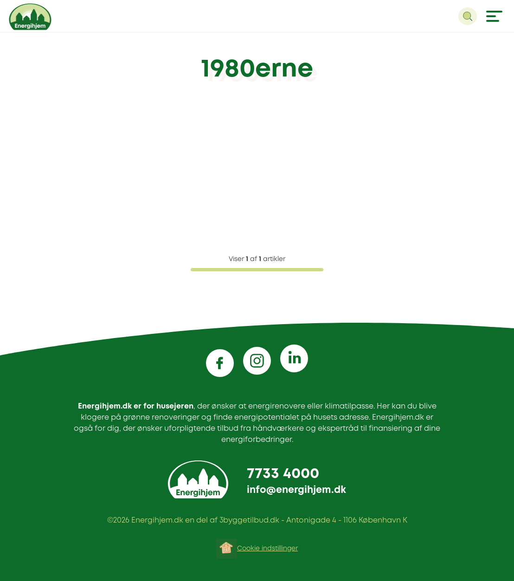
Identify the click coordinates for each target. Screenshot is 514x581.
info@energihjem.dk (296, 490)
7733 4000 (283, 474)
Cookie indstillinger (267, 548)
